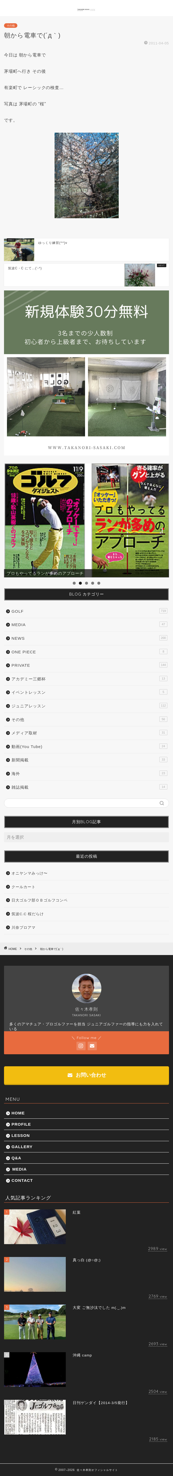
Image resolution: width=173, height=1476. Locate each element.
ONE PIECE (89, 651)
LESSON (20, 1135)
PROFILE (21, 1124)
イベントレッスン (89, 692)
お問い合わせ (87, 1075)
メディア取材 (89, 732)
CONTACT (22, 1180)
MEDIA (89, 624)
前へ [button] (11, 519)
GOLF (89, 611)
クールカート (23, 887)
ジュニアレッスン (89, 705)
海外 (89, 773)
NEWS (89, 638)
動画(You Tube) (89, 746)
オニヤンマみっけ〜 (29, 873)
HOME (18, 1113)
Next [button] (162, 519)
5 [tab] (98, 583)
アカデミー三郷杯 (89, 678)
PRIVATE (89, 665)
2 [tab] (80, 583)
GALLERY (22, 1146)
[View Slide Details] (86, 520)
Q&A (16, 1158)
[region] (86, 520)
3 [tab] (86, 583)
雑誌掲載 (89, 786)
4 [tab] (92, 583)
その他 (11, 25)
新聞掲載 (89, 759)
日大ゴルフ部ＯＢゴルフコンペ (39, 900)
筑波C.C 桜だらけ (27, 914)
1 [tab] (74, 583)
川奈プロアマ (23, 928)
